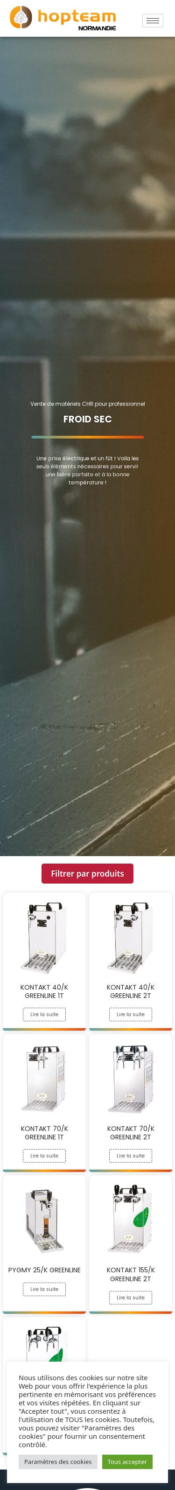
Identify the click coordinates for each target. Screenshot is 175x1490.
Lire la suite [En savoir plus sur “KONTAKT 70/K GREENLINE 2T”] (131, 1155)
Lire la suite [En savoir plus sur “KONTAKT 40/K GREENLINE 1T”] (44, 1014)
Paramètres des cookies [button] (58, 1461)
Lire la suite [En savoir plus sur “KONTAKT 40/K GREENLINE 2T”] (131, 1014)
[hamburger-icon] (152, 20)
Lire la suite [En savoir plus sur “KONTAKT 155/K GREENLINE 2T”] (131, 1297)
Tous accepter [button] (127, 1461)
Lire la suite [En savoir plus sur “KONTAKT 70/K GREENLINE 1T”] (44, 1155)
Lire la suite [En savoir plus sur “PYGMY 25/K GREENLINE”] (44, 1289)
